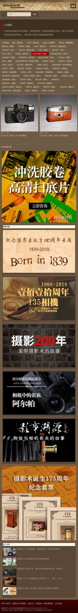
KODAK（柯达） (49, 61)
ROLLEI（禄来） (41, 80)
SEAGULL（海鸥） (9, 83)
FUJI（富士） (7, 54)
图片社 (31, 604)
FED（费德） (44, 50)
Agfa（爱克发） (18, 43)
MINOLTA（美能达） (61, 68)
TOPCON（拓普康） (45, 83)
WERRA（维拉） (50, 87)
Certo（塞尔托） (40, 46)
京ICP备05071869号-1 (7, 610)
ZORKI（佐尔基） (48, 91)
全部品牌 (5, 43)
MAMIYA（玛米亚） (25, 68)
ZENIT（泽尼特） (32, 91)
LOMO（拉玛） (43, 65)
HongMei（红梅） (9, 57)
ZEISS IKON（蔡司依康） (12, 91)
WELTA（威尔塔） (33, 87)
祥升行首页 (6, 604)
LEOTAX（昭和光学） (25, 65)
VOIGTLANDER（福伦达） (12, 87)
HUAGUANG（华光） (46, 57)
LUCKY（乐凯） (8, 68)
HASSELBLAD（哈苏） (60, 54)
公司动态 (58, 604)
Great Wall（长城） (40, 54)
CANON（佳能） (24, 46)
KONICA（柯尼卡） (66, 61)
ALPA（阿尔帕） (33, 43)
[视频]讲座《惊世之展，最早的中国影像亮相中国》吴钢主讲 (33, 569)
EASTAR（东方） (9, 50)
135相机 (8, 25)
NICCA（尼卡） (27, 72)
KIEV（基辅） (7, 61)
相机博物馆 (48, 604)
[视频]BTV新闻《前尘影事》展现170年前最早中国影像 (31, 588)
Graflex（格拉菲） (23, 54)
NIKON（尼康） (63, 72)
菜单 (73, 6)
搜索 (35, 14)
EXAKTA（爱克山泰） (27, 50)
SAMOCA (55, 80)
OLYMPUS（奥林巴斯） (11, 76)
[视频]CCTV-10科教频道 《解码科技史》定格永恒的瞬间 (31, 549)
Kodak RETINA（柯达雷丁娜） (28, 61)
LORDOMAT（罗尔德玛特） (62, 65)
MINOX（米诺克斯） (10, 72)
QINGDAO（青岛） (9, 80)
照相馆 (39, 604)
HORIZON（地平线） (27, 57)
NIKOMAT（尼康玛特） (45, 72)
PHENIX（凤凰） (68, 76)
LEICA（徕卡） (8, 65)
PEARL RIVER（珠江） (33, 76)
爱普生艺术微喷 (20, 604)
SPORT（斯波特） (27, 83)
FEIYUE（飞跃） (58, 50)
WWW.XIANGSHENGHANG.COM (37, 608)
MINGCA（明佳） (43, 68)
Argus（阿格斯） (49, 43)
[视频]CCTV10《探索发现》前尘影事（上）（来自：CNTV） (33, 578)
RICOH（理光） (26, 80)
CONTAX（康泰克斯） (58, 46)
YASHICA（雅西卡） (68, 87)
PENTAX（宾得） (52, 76)
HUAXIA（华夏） (64, 57)
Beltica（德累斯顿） (66, 43)
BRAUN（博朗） (8, 46)
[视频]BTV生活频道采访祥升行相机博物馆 (26, 559)
